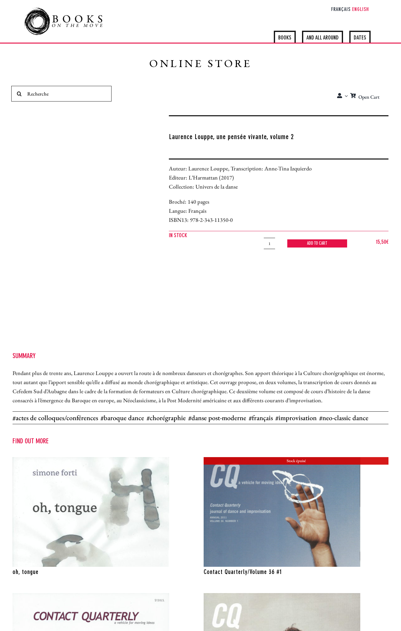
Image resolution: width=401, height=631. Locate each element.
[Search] (19, 94)
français (262, 417)
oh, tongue (26, 572)
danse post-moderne (218, 417)
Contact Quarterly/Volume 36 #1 (243, 572)
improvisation (298, 417)
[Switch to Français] (341, 10)
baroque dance (124, 417)
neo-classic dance (345, 417)
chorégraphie (168, 417)
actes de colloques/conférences (57, 417)
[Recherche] (61, 94)
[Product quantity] (269, 243)
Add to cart (317, 243)
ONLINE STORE (200, 64)
